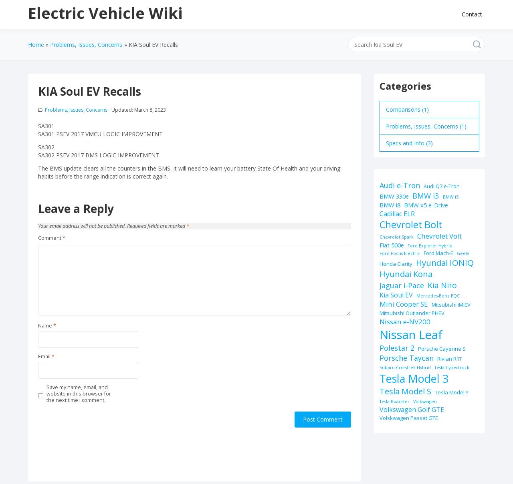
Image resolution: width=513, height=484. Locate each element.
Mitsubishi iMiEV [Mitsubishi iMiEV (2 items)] (451, 304)
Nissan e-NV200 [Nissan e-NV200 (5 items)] (405, 321)
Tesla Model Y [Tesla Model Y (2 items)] (452, 392)
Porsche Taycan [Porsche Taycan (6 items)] (407, 358)
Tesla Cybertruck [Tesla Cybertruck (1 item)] (451, 367)
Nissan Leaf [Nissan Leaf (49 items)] (411, 335)
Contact (472, 14)
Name (47, 326)
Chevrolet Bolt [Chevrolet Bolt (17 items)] (411, 224)
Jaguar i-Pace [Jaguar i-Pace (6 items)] (402, 285)
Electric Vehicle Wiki (105, 12)
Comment (51, 238)
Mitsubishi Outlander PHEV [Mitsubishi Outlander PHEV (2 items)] (412, 313)
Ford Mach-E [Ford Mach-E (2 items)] (438, 253)
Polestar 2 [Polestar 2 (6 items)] (397, 348)
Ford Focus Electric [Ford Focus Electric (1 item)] (400, 253)
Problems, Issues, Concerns (76, 109)
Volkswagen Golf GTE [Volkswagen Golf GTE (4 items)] (412, 409)
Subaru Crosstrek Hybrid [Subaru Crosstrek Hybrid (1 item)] (405, 367)
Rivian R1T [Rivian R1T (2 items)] (449, 358)
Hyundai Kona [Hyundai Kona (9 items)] (406, 274)
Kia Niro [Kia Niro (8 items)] (442, 285)
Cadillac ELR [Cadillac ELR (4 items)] (397, 213)
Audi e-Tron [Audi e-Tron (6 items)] (400, 185)
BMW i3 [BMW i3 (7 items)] (425, 196)
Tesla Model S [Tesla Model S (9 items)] (405, 391)
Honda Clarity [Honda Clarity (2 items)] (396, 263)
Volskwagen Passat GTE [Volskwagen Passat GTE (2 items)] (409, 418)
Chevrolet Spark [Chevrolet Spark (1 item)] (397, 237)
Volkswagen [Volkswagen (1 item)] (425, 401)
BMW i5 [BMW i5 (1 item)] (450, 197)
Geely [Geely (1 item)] (463, 253)
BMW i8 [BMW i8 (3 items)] (390, 205)
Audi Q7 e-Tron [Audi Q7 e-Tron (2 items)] (442, 186)
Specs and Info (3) (409, 143)
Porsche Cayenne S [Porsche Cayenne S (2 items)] (442, 348)
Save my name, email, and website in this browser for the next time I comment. (78, 394)
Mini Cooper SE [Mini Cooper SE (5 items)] (404, 304)
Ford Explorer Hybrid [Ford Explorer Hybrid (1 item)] (430, 246)
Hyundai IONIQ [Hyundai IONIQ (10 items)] (445, 262)
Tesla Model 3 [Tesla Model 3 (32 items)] (414, 378)
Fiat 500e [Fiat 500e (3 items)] (392, 245)
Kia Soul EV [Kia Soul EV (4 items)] (396, 295)
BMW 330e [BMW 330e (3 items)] (394, 196)
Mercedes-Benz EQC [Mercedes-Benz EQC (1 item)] (438, 296)
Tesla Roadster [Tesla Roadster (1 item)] (395, 401)
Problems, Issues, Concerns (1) (426, 126)
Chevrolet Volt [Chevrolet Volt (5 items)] (439, 236)
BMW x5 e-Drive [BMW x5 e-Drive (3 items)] (426, 205)
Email (46, 356)
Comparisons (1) (407, 109)
